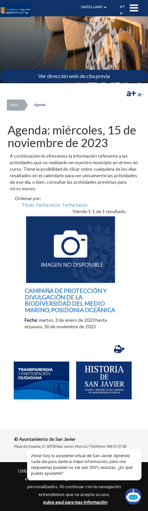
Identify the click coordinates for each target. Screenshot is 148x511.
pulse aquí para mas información (75, 502)
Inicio (14, 105)
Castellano (94, 7)
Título (28, 205)
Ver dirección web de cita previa (74, 76)
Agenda (39, 105)
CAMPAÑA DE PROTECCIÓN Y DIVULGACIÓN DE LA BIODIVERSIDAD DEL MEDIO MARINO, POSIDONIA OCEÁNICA (70, 300)
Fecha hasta (75, 205)
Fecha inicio (48, 205)
